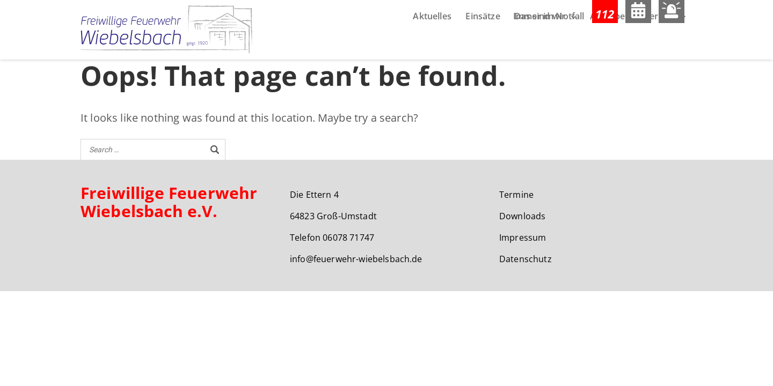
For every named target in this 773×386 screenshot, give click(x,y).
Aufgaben (610, 47)
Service (660, 47)
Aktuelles (432, 47)
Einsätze (482, 47)
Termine (516, 196)
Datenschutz (525, 260)
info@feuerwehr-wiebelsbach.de (356, 260)
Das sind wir (539, 47)
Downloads (522, 218)
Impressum (522, 239)
